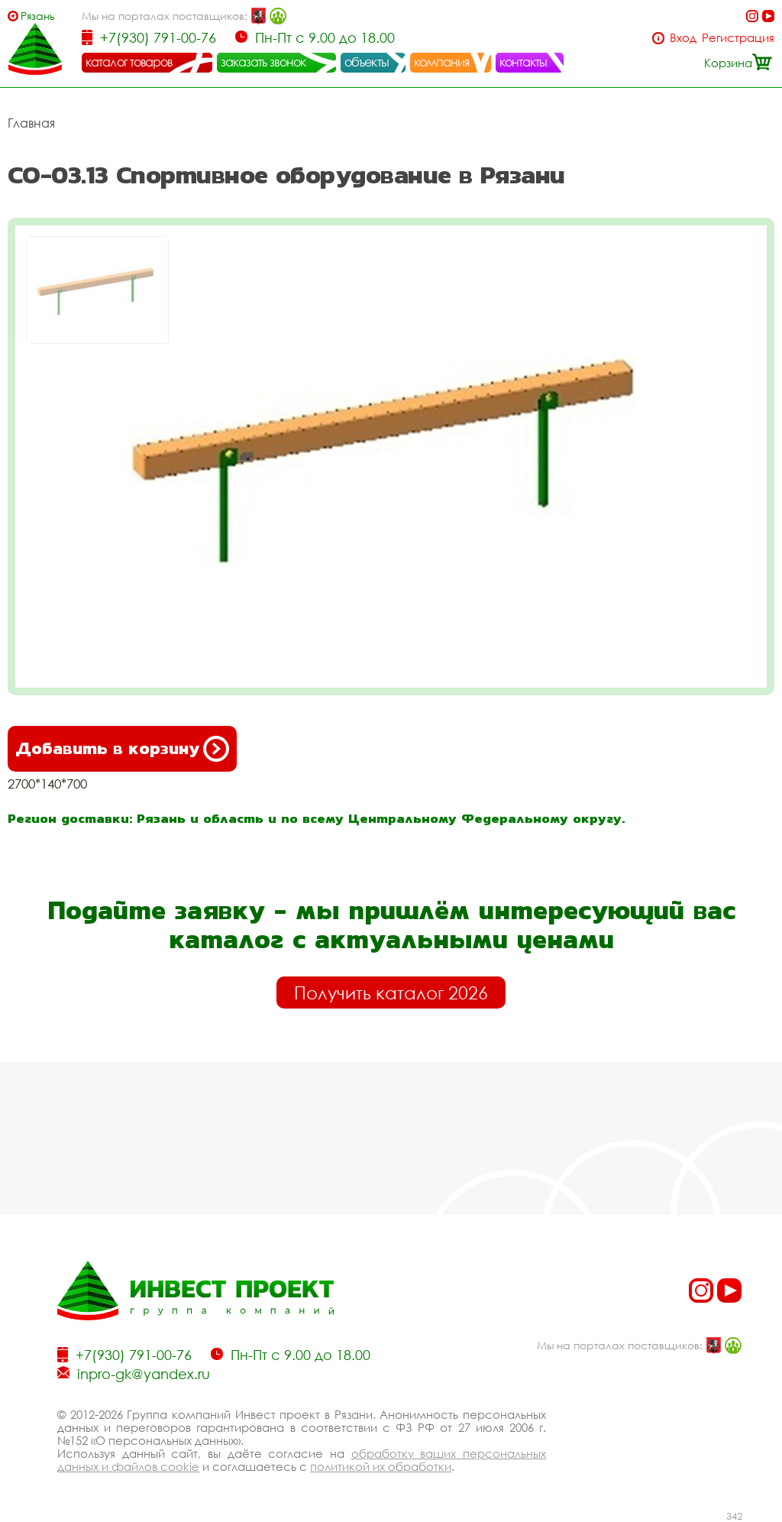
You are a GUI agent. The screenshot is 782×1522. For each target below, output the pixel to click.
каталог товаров (129, 62)
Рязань (38, 15)
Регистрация (738, 37)
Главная (31, 123)
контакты (523, 62)
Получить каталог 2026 (391, 992)
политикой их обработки (380, 1466)
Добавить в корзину (122, 749)
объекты (366, 62)
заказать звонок (263, 62)
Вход (683, 37)
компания (442, 62)
